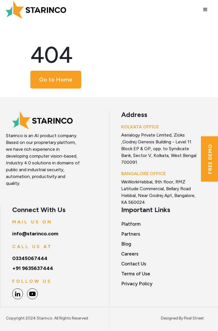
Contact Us (133, 264)
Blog (126, 244)
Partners (130, 234)
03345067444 (29, 258)
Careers (130, 254)
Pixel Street (194, 316)
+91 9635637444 (32, 268)
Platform (131, 224)
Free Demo (210, 159)
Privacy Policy (136, 283)
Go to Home (55, 79)
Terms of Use (135, 273)
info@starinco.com (35, 234)
